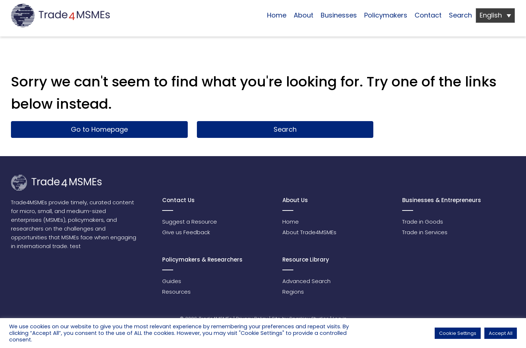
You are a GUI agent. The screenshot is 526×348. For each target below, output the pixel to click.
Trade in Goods (422, 221)
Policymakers (385, 15)
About (303, 15)
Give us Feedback (186, 232)
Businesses (339, 15)
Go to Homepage (99, 129)
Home (276, 15)
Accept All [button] (500, 333)
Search (460, 15)
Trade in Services (424, 232)
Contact (428, 15)
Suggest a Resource (189, 221)
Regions (293, 291)
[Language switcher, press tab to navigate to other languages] (495, 15)
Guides (171, 281)
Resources (176, 291)
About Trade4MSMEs (309, 232)
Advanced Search (306, 281)
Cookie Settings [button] (457, 333)
